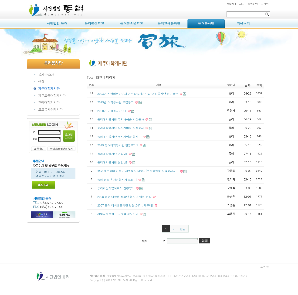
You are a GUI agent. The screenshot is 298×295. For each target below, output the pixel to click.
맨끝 (183, 229)
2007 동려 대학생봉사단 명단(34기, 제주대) (125, 205)
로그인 (264, 4)
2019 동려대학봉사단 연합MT (118, 145)
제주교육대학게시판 (51, 95)
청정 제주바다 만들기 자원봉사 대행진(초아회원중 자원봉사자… (138, 171)
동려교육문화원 (168, 23)
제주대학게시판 (48, 88)
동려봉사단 (206, 23)
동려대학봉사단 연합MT (112, 154)
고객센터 (265, 267)
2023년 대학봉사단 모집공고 (116, 102)
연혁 (41, 81)
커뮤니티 (243, 23)
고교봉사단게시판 (50, 109)
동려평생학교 (94, 23)
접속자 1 (231, 4)
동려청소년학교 (131, 23)
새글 (241, 4)
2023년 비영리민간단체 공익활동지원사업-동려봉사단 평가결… (138, 93)
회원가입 (252, 4)
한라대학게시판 (48, 102)
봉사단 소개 (46, 74)
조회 (259, 85)
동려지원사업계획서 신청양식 (116, 188)
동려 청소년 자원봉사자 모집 (117, 179)
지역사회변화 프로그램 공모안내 (118, 214)
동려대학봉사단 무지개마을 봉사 (119, 136)
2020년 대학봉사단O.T (112, 111)
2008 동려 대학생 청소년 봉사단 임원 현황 (124, 197)
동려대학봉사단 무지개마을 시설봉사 (121, 119)
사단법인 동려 (57, 23)
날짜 (247, 85)
